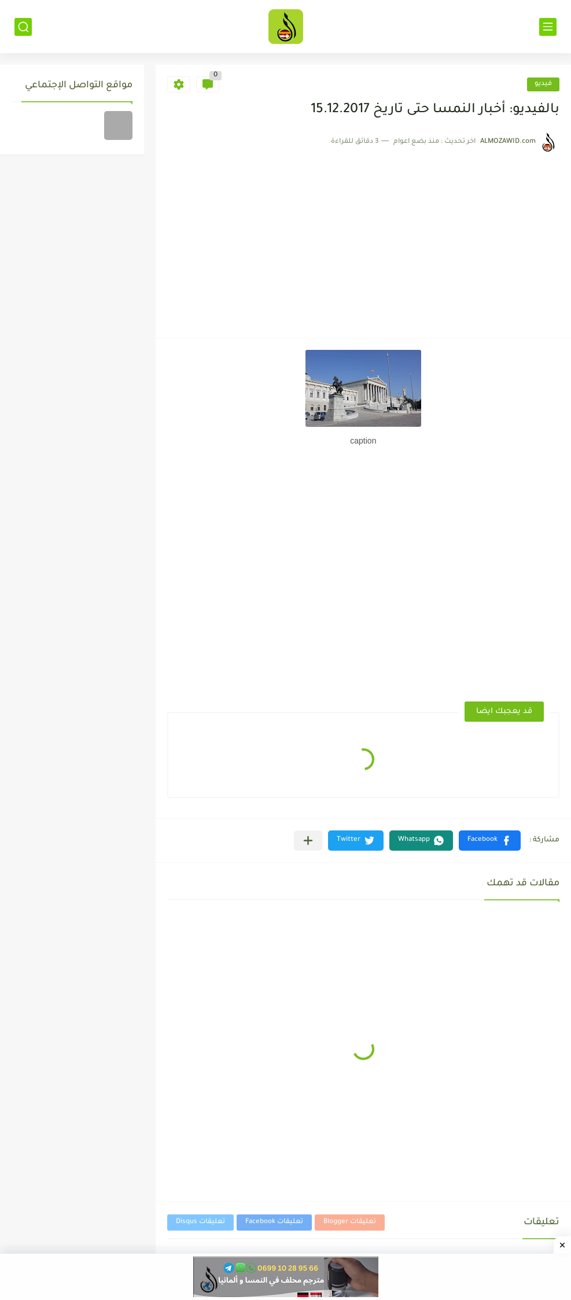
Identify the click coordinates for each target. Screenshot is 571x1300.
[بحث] (23, 27)
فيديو (543, 84)
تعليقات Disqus (200, 1222)
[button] (490, 840)
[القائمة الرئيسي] (548, 27)
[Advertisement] (362, 239)
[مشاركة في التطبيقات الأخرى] (308, 840)
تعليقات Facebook (274, 1222)
